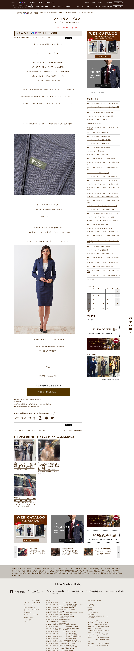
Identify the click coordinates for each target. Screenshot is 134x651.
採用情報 (100, 2)
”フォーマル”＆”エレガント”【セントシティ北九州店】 (30, 430)
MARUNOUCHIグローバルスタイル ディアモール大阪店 (102, 220)
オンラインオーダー (87, 6)
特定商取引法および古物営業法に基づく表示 (98, 583)
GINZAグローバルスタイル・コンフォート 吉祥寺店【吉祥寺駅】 (61, 591)
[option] (34, 519)
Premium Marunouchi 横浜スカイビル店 (98, 173)
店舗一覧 (48, 567)
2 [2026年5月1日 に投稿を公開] (107, 291)
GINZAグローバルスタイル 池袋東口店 (97, 154)
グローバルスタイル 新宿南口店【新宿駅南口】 (57, 588)
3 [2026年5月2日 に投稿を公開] (112, 291)
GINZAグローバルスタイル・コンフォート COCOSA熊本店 (103, 275)
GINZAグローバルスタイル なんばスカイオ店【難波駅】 (59, 620)
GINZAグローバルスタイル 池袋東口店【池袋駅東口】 (58, 590)
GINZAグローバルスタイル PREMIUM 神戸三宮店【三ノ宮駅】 (60, 629)
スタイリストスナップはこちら (67, 28)
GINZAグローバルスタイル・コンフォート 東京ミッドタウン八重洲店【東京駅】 (65, 579)
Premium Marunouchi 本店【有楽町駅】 (55, 578)
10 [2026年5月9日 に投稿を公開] (112, 295)
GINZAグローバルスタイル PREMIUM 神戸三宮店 (100, 253)
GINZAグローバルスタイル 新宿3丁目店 (98, 119)
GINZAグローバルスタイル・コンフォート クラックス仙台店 (103, 107)
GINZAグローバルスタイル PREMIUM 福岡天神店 (100, 266)
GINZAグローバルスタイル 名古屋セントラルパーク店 (102, 206)
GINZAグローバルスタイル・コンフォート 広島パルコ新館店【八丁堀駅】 (63, 631)
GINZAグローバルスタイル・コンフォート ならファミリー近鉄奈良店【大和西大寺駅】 (66, 625)
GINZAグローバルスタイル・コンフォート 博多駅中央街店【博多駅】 (62, 634)
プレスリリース (91, 577)
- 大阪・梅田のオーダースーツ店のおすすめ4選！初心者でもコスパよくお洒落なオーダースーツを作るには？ (98, 612)
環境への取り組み (92, 584)
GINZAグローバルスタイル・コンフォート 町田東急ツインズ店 (103, 168)
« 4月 (88, 311)
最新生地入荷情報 (28, 584)
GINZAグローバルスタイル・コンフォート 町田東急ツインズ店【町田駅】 (63, 595)
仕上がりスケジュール (29, 577)
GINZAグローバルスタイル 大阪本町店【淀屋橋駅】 (58, 619)
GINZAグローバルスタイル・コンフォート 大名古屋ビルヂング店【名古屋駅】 (64, 608)
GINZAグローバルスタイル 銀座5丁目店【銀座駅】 (58, 584)
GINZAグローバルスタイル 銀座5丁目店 (98, 143)
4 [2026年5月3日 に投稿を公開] (117, 291)
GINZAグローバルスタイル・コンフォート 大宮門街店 (102, 180)
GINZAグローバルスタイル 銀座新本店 (97, 132)
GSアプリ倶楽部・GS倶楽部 (104, 6)
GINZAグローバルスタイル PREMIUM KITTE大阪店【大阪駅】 (60, 612)
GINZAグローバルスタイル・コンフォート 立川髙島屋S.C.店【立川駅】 (62, 593)
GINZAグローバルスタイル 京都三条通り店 (99, 246)
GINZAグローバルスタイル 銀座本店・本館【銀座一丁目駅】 (60, 583)
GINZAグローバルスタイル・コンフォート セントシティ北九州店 (103, 271)
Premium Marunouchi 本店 (94, 123)
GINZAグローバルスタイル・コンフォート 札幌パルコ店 (102, 103)
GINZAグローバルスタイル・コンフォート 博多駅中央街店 (103, 263)
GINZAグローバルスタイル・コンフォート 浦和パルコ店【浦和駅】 (61, 602)
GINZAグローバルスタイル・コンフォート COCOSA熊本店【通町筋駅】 (63, 637)
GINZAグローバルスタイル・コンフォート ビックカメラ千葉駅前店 (103, 188)
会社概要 (90, 574)
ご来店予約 (118, 6)
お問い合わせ (108, 2)
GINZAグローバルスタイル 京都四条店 (97, 250)
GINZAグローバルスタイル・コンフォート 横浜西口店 (102, 176)
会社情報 (87, 2)
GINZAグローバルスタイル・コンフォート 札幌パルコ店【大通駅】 (61, 569)
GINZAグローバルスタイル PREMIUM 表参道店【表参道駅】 (60, 574)
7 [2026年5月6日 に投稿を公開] (98, 295)
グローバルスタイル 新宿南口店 (95, 151)
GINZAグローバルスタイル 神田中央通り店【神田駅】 (58, 586)
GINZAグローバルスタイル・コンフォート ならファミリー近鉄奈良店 (103, 241)
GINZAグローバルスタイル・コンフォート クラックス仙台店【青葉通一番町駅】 (65, 571)
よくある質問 (91, 571)
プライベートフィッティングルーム (32, 569)
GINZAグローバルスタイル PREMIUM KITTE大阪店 (101, 209)
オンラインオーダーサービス (31, 581)
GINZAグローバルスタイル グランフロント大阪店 (100, 217)
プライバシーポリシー (93, 579)
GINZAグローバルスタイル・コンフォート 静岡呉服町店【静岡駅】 (61, 605)
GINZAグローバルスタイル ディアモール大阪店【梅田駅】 (59, 617)
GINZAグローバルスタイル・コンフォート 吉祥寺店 (101, 158)
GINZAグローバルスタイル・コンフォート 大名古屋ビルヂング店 (103, 201)
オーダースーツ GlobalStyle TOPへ (32, 567)
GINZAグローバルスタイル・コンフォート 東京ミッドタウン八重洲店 (103, 128)
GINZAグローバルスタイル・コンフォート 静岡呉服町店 (102, 193)
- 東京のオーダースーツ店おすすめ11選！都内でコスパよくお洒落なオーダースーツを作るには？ (98, 606)
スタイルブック (28, 588)
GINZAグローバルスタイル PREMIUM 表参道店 (100, 116)
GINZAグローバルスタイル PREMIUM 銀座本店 (100, 112)
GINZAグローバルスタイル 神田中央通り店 (99, 147)
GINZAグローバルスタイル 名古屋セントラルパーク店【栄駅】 (60, 610)
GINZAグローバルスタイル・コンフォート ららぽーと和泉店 (103, 236)
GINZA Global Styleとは (43, 6)
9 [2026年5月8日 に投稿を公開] (107, 295)
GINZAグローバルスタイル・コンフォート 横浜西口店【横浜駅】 (61, 598)
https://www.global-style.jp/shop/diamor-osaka (26, 406)
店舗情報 (67, 6)
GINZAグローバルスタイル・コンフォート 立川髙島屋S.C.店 (103, 163)
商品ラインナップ (58, 6)
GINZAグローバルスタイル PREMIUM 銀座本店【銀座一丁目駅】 (61, 573)
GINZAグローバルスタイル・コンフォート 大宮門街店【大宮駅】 (61, 600)
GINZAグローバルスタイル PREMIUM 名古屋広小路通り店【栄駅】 (61, 607)
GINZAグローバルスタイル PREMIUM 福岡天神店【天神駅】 (60, 632)
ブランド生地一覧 (28, 586)
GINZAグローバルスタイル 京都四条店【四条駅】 (57, 627)
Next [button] (118, 519)
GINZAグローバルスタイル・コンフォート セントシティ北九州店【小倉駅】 (64, 636)
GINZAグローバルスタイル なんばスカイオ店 (99, 228)
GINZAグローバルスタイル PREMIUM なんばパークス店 (102, 213)
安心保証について (28, 579)
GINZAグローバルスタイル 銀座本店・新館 (99, 140)
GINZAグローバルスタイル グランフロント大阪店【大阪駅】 (60, 615)
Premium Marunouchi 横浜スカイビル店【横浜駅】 (57, 596)
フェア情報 (76, 6)
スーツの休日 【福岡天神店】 (73, 430)
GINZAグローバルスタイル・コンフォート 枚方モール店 (102, 232)
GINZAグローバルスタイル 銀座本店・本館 (99, 136)
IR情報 (93, 2)
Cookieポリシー (91, 581)
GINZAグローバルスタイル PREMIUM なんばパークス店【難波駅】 (61, 614)
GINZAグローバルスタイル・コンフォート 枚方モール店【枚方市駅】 (62, 622)
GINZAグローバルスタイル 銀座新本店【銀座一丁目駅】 (59, 581)
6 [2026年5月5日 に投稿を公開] (93, 295)
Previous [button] (15, 519)
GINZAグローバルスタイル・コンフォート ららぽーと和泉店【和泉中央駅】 (64, 624)
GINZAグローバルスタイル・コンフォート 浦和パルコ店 (102, 184)
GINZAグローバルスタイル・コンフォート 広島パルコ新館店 (103, 258)
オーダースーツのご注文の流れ (31, 576)
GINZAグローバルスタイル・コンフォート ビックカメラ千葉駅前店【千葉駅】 (64, 603)
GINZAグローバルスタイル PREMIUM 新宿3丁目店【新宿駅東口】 (61, 576)
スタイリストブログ (29, 571)
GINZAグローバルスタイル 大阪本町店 (97, 224)
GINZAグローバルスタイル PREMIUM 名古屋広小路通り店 (103, 197)
